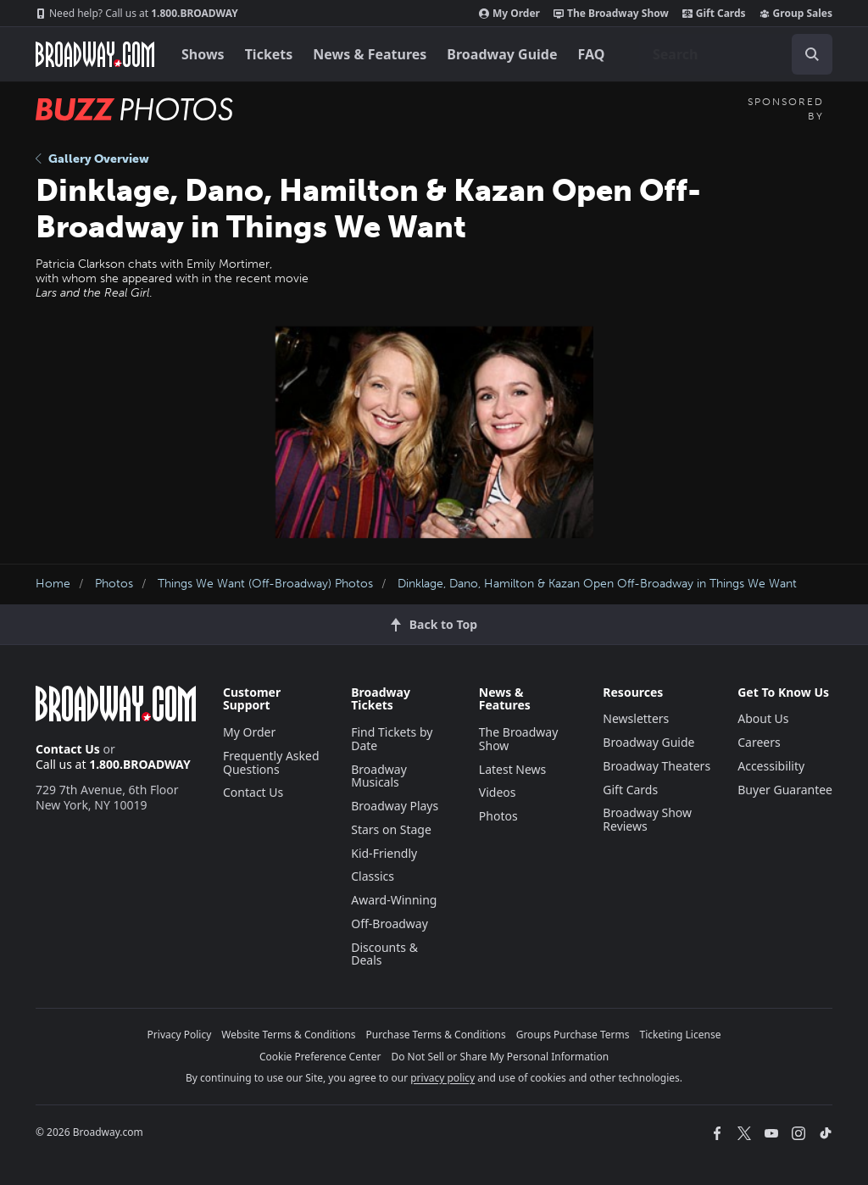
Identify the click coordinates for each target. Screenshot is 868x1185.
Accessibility (770, 766)
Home (53, 583)
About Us (762, 718)
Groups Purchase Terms (573, 1034)
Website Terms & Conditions (288, 1034)
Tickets (269, 54)
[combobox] (735, 54)
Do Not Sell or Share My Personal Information (500, 1056)
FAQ (591, 54)
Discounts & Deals (384, 954)
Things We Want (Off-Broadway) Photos (265, 583)
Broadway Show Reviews (647, 819)
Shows (203, 54)
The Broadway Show (611, 13)
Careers (758, 742)
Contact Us (68, 749)
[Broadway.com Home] (95, 54)
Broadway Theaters (656, 766)
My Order (509, 13)
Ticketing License (680, 1034)
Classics (372, 876)
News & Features (369, 54)
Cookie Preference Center (320, 1056)
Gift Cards (714, 13)
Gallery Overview (92, 159)
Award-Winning (394, 900)
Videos (497, 792)
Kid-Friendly (384, 853)
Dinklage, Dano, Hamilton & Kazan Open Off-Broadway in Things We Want (597, 583)
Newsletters (636, 718)
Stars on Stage (391, 829)
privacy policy (442, 1078)
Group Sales (796, 13)
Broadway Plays (394, 806)
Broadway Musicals (379, 776)
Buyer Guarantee (784, 790)
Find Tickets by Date (391, 739)
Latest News (513, 769)
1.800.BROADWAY (137, 13)
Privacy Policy (179, 1034)
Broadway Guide (502, 54)
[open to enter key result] (812, 54)
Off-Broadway (389, 923)
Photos (114, 583)
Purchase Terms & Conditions (436, 1034)
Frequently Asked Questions (271, 762)
